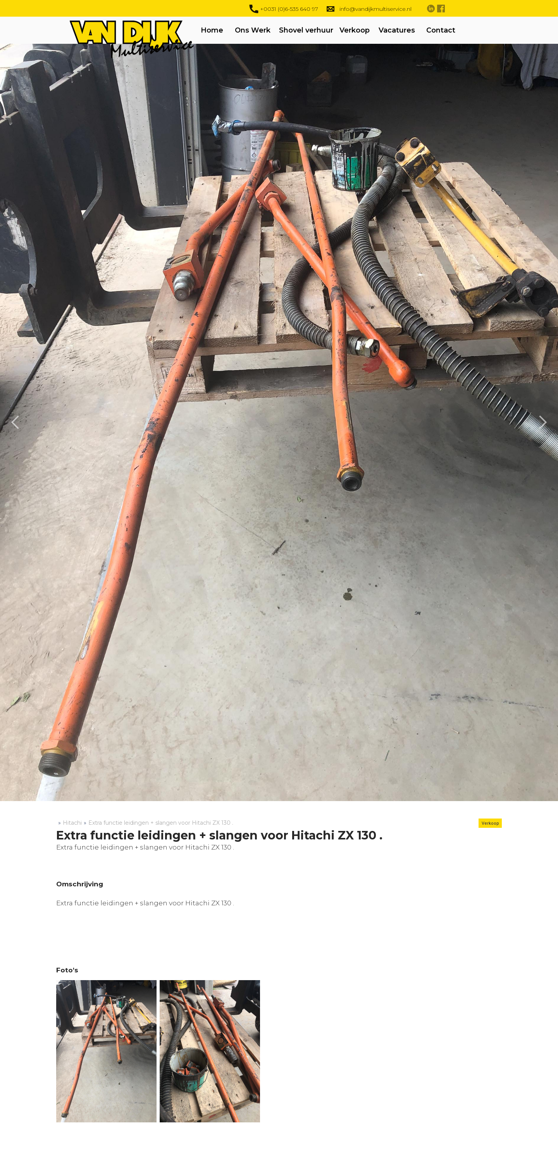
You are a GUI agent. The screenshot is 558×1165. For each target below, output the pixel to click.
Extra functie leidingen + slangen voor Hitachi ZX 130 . (160, 822)
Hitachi (72, 822)
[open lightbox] (106, 1051)
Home (212, 30)
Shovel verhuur (306, 30)
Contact (440, 30)
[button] (15, 422)
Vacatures (397, 30)
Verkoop (354, 30)
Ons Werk (252, 30)
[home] (149, 55)
